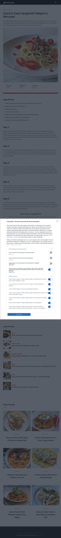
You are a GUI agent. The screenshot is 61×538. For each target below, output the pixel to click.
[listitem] (30, 249)
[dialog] (30, 269)
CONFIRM (19, 314)
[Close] (57, 221)
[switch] (50, 252)
